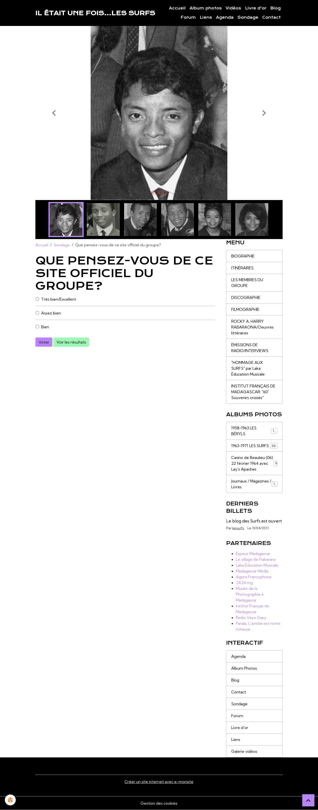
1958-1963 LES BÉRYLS (254, 430)
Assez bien (51, 313)
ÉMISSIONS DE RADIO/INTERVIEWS (249, 347)
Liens (206, 17)
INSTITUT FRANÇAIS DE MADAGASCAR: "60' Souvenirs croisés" (253, 392)
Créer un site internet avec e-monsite (159, 781)
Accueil (177, 8)
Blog (275, 8)
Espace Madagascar (253, 553)
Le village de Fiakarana (256, 559)
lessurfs (238, 528)
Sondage (248, 17)
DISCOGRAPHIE (245, 297)
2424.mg (244, 582)
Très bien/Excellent (58, 299)
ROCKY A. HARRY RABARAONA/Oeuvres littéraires (252, 327)
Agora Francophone (254, 576)
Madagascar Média (252, 571)
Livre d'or (255, 8)
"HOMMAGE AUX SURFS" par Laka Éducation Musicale (248, 368)
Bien (45, 326)
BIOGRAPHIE (242, 256)
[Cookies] (10, 799)
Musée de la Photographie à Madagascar (249, 594)
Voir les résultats (71, 342)
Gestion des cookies (159, 803)
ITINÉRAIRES (242, 267)
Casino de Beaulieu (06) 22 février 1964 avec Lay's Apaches (254, 463)
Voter (44, 342)
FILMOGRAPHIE (245, 309)
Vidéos (233, 8)
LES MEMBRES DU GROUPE (247, 282)
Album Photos (244, 668)
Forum (188, 17)
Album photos (206, 8)
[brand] (95, 13)
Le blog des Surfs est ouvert (254, 520)
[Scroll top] (308, 800)
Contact (271, 17)
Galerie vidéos (244, 751)
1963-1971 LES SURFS (254, 446)
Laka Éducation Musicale (257, 565)
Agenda (225, 17)
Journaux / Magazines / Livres (254, 484)
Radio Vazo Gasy (251, 617)
